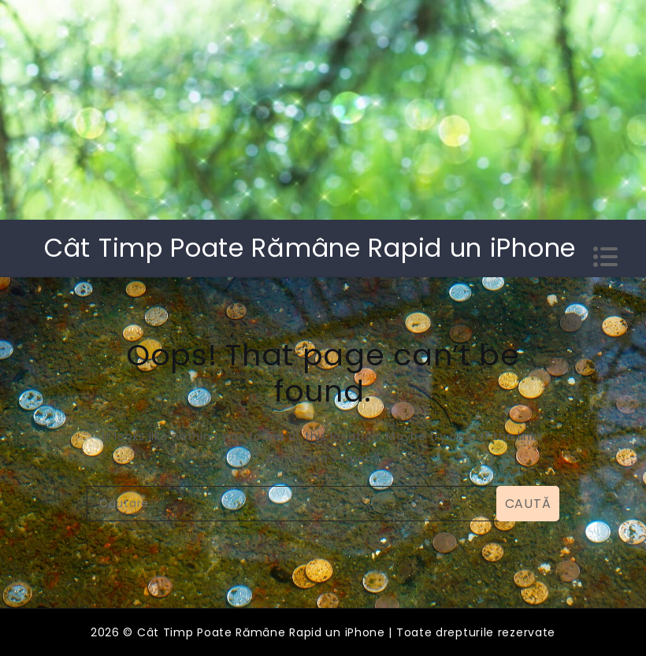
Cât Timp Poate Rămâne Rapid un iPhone (310, 247)
